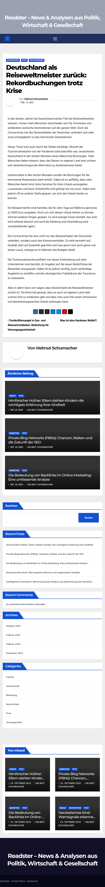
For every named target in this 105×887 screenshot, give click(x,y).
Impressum (32, 880)
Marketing (14, 433)
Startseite (5, 880)
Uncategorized (36, 60)
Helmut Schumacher (36, 99)
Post (24, 60)
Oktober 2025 (13, 625)
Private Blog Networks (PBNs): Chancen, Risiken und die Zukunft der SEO (45, 554)
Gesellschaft (13, 685)
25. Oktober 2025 (21, 782)
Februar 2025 (13, 634)
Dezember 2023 (14, 652)
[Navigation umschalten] (55, 38)
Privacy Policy (18, 880)
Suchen (11, 506)
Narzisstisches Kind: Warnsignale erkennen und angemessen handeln (43, 572)
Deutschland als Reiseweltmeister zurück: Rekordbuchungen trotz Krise (46, 79)
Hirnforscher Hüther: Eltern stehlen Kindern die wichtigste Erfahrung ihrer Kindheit (46, 402)
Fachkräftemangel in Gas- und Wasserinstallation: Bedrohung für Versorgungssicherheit (28, 325)
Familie (12, 396)
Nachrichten (13, 60)
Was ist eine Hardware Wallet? (78, 320)
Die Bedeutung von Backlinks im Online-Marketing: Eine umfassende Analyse (47, 563)
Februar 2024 (13, 643)
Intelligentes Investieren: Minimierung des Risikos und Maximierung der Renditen (49, 581)
